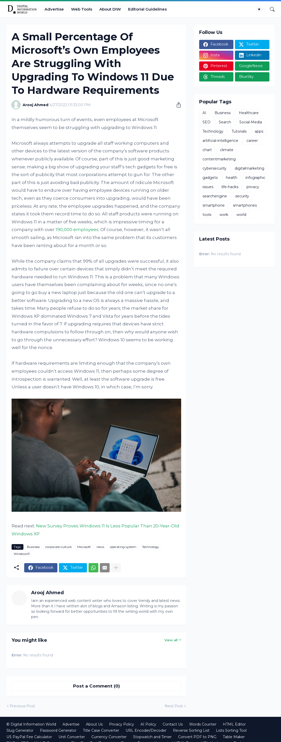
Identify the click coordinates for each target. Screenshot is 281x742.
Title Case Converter (101, 730)
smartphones (245, 205)
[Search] (270, 9)
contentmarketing (219, 159)
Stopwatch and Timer (152, 737)
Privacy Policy (121, 724)
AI (204, 113)
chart (207, 150)
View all (171, 640)
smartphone (214, 205)
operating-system (123, 547)
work (223, 214)
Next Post (174, 706)
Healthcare (249, 113)
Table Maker (234, 737)
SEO (206, 122)
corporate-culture (58, 547)
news (100, 547)
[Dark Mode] (261, 9)
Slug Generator (19, 730)
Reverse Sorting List (191, 730)
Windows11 (22, 554)
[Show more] (116, 567)
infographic (255, 177)
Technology (150, 547)
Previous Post (22, 706)
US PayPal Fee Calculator (29, 737)
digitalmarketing (249, 168)
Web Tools (81, 9)
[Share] (176, 104)
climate (226, 150)
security (242, 196)
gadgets (210, 177)
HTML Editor (234, 724)
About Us (94, 724)
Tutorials (239, 131)
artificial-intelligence (220, 140)
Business (33, 547)
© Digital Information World (31, 724)
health (231, 177)
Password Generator (58, 730)
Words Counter (202, 724)
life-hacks (230, 187)
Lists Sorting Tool (231, 730)
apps (259, 131)
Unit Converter (71, 737)
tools (207, 214)
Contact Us (173, 724)
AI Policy (148, 724)
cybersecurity (214, 168)
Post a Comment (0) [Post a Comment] (96, 686)
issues (208, 187)
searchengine (215, 196)
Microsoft (84, 547)
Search (225, 122)
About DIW (110, 9)
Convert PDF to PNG (197, 737)
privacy (253, 187)
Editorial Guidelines (147, 9)
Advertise (54, 9)
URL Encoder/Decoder (146, 730)
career (252, 140)
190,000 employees (77, 229)
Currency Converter (109, 737)
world (241, 214)
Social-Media (250, 122)
